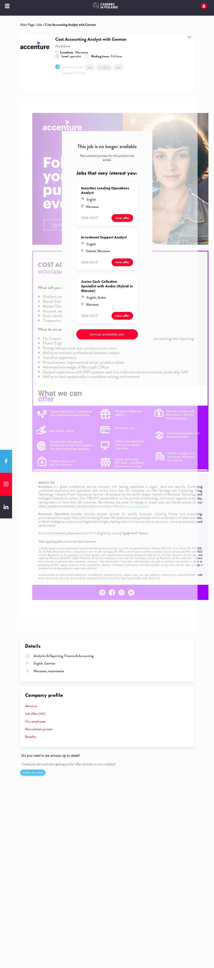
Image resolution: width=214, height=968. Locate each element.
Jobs (39, 24)
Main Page (27, 24)
